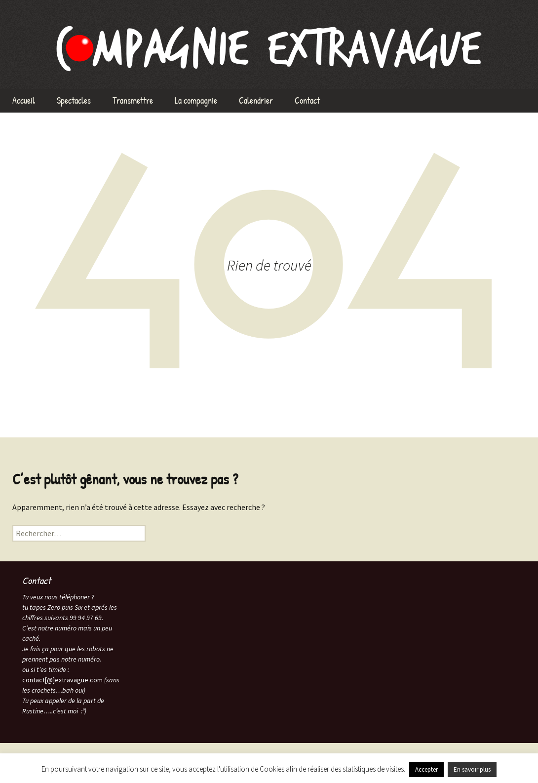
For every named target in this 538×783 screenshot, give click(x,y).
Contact (307, 100)
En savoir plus (472, 769)
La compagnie (196, 100)
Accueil (23, 100)
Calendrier (256, 100)
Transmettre (133, 100)
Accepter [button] (426, 769)
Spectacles (74, 100)
